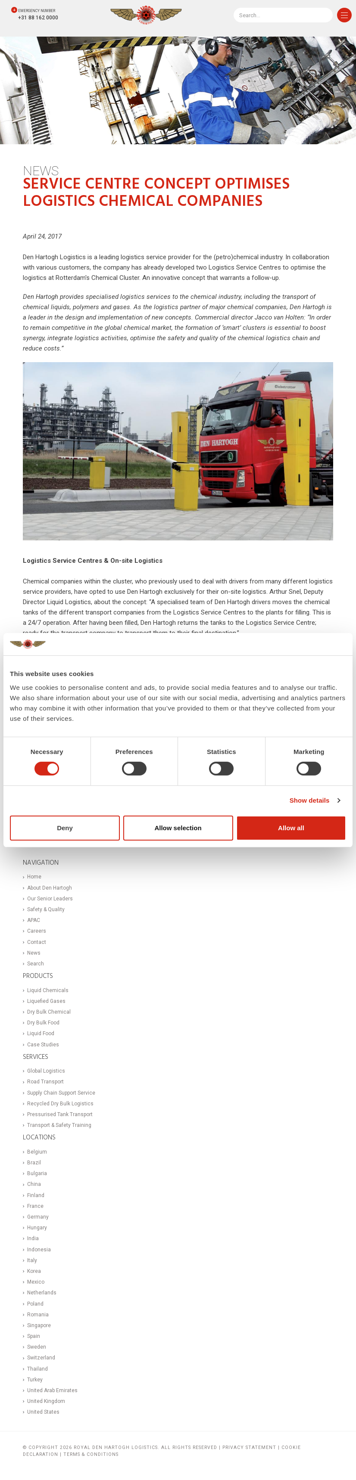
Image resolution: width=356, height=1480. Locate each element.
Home (34, 877)
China (34, 1184)
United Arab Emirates (52, 1390)
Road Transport (45, 1082)
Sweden (36, 1347)
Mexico (35, 1282)
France (35, 1206)
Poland (35, 1304)
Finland (35, 1195)
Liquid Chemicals (48, 990)
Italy (32, 1260)
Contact (36, 942)
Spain (33, 1336)
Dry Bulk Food (43, 1023)
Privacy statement (249, 1447)
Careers (36, 931)
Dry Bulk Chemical (49, 1012)
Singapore (39, 1325)
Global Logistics (46, 1071)
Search (35, 964)
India (33, 1238)
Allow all (291, 828)
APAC (33, 920)
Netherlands (41, 1293)
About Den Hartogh (49, 888)
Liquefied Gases (46, 1001)
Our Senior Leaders (50, 899)
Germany (38, 1217)
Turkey (35, 1380)
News (34, 953)
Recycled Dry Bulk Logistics (60, 1104)
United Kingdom (46, 1401)
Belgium (37, 1152)
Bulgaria (37, 1173)
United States (43, 1412)
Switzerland (41, 1358)
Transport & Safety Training (59, 1125)
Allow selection (177, 828)
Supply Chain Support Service (61, 1093)
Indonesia (39, 1250)
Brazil (34, 1163)
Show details (310, 800)
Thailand (37, 1369)
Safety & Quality (46, 909)
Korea (34, 1271)
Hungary (37, 1228)
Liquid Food (40, 1033)
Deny (65, 828)
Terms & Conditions (91, 1454)
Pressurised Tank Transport (60, 1114)
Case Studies (43, 1045)
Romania (38, 1315)
